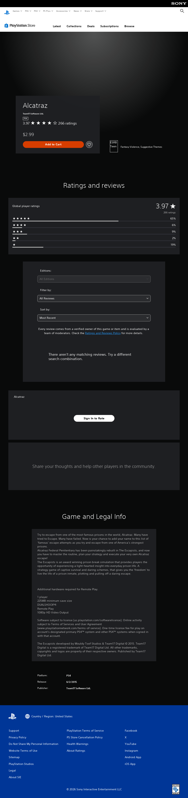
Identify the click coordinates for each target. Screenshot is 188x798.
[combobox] (94, 275)
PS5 (27, 11)
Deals (91, 22)
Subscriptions (109, 22)
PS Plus (47, 11)
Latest (57, 22)
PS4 (36, 11)
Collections (74, 22)
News (76, 11)
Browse (129, 22)
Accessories (62, 11)
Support (99, 11)
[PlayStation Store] (20, 21)
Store (87, 11)
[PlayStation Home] (7, 11)
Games (16, 11)
